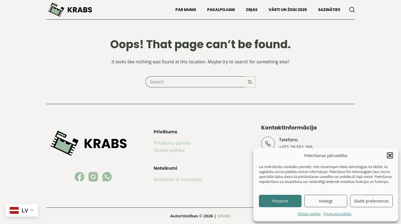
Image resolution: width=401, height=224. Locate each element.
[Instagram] (93, 177)
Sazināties (329, 9)
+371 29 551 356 (296, 147)
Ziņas (252, 9)
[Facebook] (79, 177)
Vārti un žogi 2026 (288, 9)
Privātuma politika (337, 214)
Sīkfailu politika (309, 214)
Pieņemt (280, 201)
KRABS (224, 215)
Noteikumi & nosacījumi (178, 179)
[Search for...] (195, 81)
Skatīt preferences (371, 201)
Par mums (185, 9)
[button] (390, 155)
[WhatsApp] (107, 177)
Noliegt (326, 201)
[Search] (352, 9)
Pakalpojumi (221, 9)
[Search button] (250, 81)
